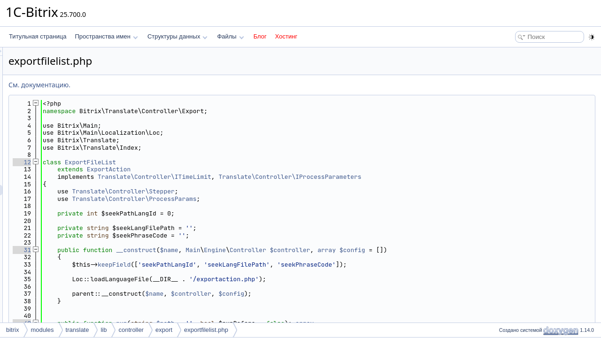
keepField (231, 265)
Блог (260, 36)
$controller (407, 250)
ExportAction (226, 169)
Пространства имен (106, 36)
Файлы (230, 36)
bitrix (12, 329)
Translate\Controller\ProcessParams (251, 199)
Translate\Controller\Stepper (240, 191)
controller (130, 329)
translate (77, 329)
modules (42, 329)
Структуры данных (177, 36)
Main (310, 250)
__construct (253, 250)
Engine (332, 250)
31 (139, 250)
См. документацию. (157, 84)
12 (139, 162)
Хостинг (286, 36)
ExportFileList (207, 162)
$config (470, 250)
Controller (365, 250)
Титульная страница (37, 36)
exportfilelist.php (206, 329)
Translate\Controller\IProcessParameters (407, 177)
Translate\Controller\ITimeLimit (272, 177)
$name (286, 250)
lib (103, 329)
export (163, 329)
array (444, 250)
